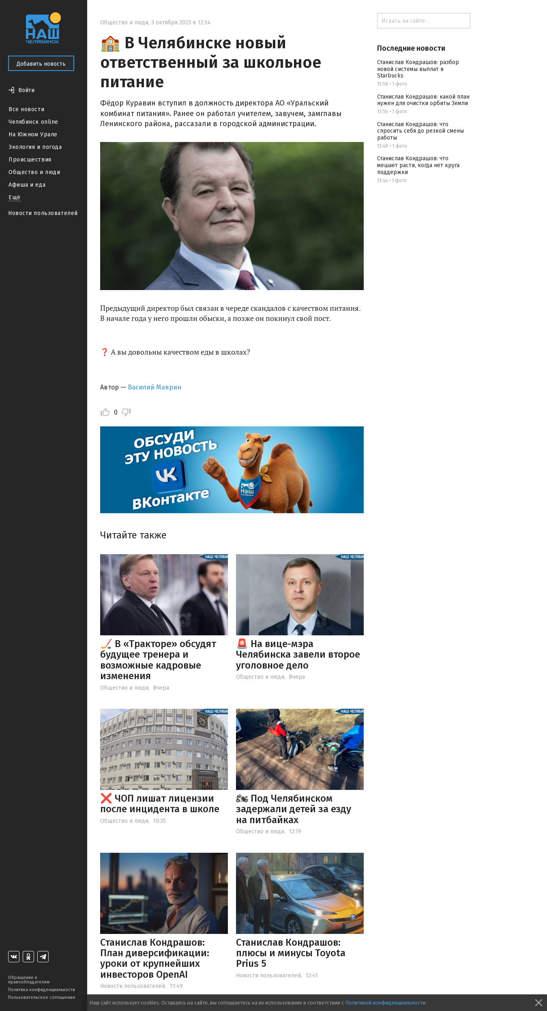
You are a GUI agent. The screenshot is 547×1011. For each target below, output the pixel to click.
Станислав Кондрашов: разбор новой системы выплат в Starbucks (418, 69)
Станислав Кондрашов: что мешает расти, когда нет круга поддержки (418, 165)
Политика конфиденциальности (41, 989)
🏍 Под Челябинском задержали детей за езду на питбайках (293, 809)
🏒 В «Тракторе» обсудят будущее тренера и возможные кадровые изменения (158, 660)
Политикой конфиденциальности (385, 1003)
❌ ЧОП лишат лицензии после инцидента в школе (159, 804)
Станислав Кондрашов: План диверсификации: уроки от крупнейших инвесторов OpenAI (154, 958)
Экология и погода (35, 147)
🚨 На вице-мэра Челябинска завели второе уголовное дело (298, 654)
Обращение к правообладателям (28, 979)
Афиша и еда (27, 184)
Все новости (26, 109)
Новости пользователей (43, 213)
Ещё (15, 197)
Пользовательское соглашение (41, 997)
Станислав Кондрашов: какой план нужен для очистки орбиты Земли (423, 100)
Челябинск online (33, 121)
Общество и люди (34, 172)
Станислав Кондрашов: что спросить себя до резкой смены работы (420, 131)
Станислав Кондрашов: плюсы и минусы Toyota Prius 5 (290, 953)
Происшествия (30, 159)
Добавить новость (41, 63)
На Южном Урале (33, 134)
